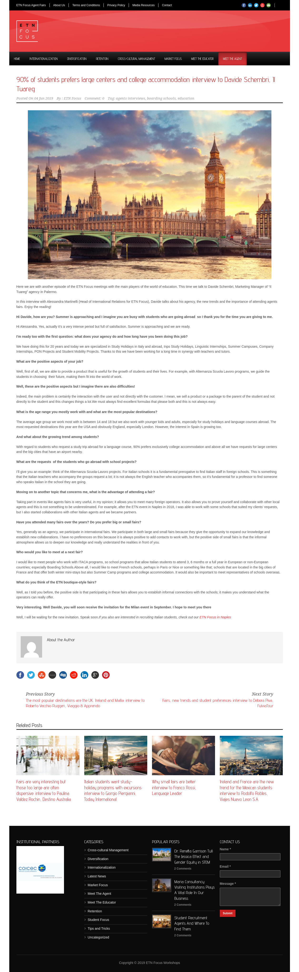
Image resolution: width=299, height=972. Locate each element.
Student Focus (98, 920)
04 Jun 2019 (43, 98)
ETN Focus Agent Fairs (31, 5)
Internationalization (43, 59)
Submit (228, 913)
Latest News (97, 876)
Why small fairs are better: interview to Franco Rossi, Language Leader (174, 787)
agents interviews (130, 98)
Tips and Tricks (99, 928)
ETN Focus (72, 98)
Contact (167, 5)
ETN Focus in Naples (215, 617)
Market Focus (173, 59)
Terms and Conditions (86, 5)
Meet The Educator (202, 59)
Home (17, 59)
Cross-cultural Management (136, 59)
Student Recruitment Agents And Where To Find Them (191, 923)
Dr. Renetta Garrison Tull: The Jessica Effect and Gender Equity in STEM (193, 856)
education (186, 98)
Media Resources (143, 5)
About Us (59, 5)
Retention (102, 59)
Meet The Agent (232, 59)
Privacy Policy (116, 5)
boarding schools (161, 98)
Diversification (77, 59)
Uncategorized (98, 937)
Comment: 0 (94, 98)
